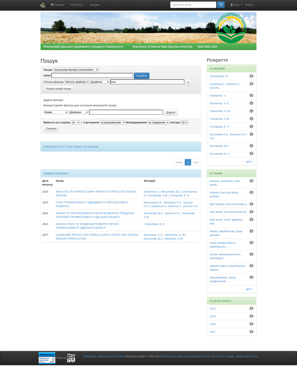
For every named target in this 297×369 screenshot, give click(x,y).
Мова (249, 4)
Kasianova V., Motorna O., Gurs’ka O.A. (174, 206)
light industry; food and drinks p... (229, 204)
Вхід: (236, 4)
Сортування (91, 122)
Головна (57, 4)
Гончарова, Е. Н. (180, 195)
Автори (175, 122)
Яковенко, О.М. (174, 238)
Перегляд (77, 4)
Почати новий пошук (58, 88)
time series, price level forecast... (229, 211)
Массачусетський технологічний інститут (187, 356)
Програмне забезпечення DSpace (103, 356)
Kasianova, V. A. (153, 234)
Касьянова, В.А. (153, 238)
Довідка (95, 4)
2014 (213, 316)
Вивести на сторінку (57, 122)
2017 (213, 331)
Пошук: (48, 69)
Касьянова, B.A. (171, 191)
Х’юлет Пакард (225, 356)
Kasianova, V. (152, 191)
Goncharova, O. (219, 76)
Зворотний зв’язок (247, 356)
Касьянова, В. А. (155, 224)
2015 (213, 324)
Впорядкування (136, 122)
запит (47, 75)
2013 (213, 308)
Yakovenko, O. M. (174, 234)
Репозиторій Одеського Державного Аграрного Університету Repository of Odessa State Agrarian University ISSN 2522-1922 (130, 46)
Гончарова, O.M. (158, 195)
